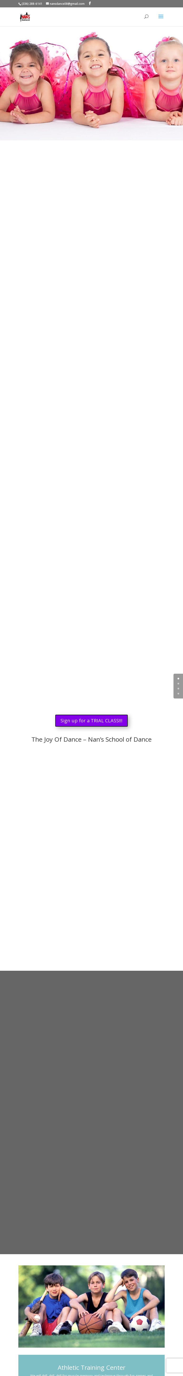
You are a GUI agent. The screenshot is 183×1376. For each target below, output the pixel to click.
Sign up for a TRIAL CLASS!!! (91, 720)
